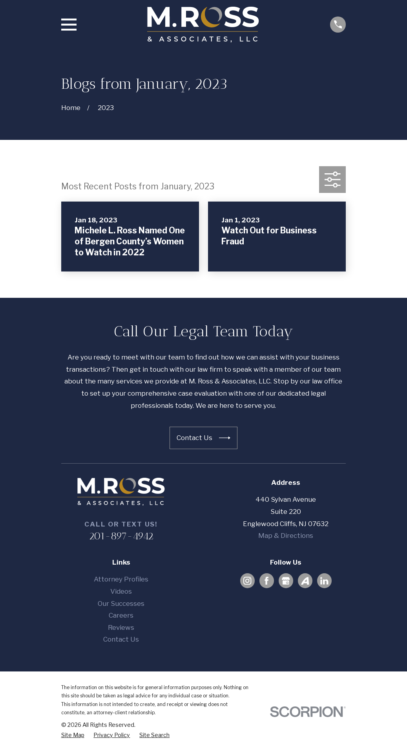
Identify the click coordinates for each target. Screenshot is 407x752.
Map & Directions (285, 535)
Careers (121, 615)
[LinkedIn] (324, 581)
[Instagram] (247, 581)
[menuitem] (72, 735)
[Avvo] (305, 581)
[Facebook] (266, 581)
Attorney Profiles (121, 579)
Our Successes (121, 603)
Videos (121, 591)
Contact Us (121, 639)
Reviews (121, 627)
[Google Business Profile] (286, 581)
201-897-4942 (121, 536)
